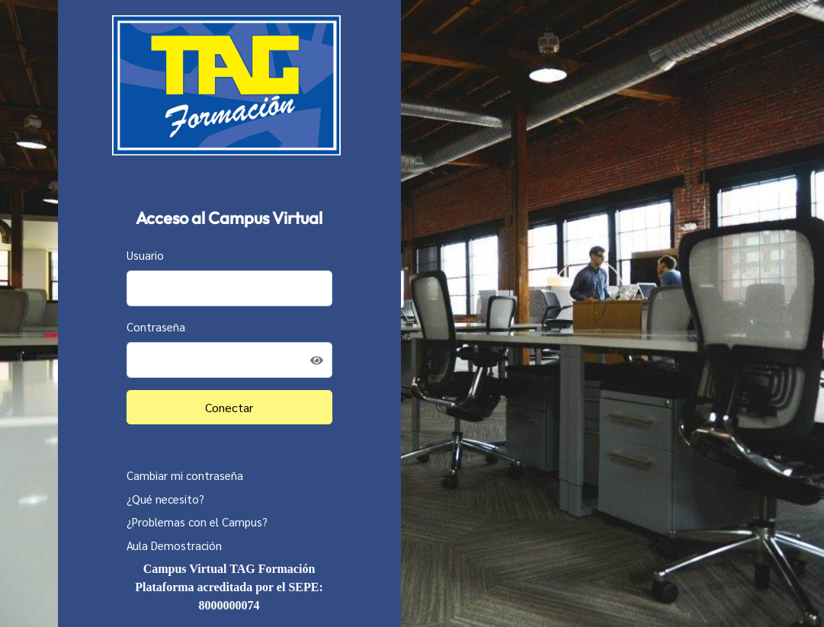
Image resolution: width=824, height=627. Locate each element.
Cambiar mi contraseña (185, 475)
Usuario (145, 255)
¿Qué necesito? (165, 498)
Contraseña (156, 326)
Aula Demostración (174, 545)
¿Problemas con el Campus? (197, 521)
